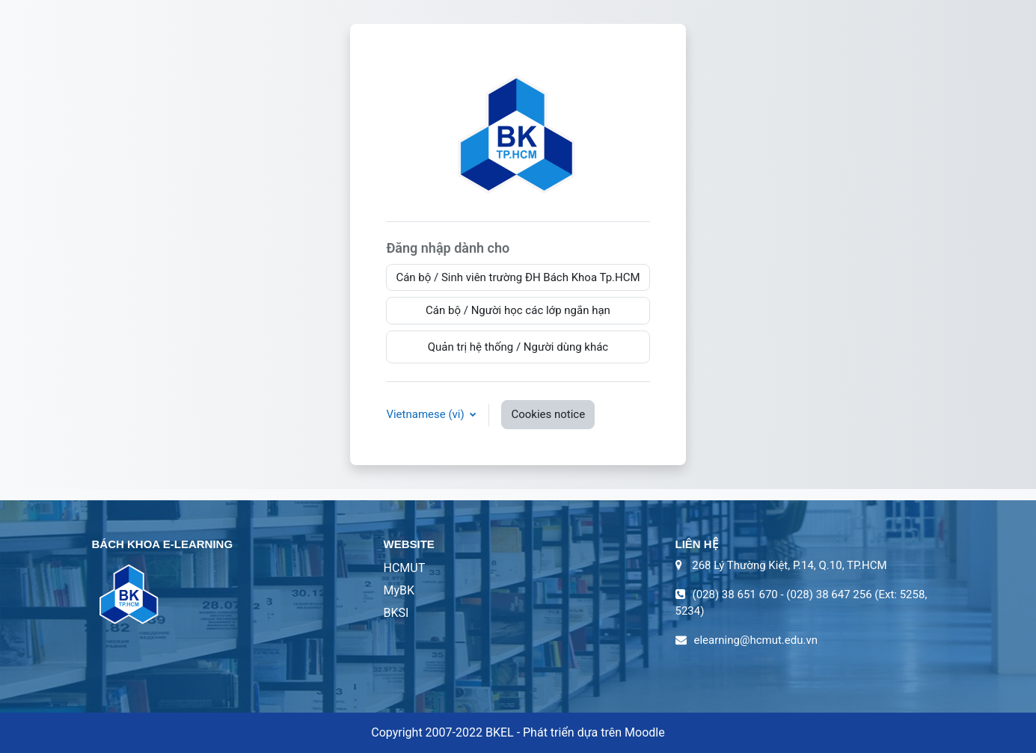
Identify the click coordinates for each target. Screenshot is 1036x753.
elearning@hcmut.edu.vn (756, 640)
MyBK (399, 590)
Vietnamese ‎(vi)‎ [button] (426, 414)
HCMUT (405, 568)
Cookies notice (548, 414)
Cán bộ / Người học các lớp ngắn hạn (518, 310)
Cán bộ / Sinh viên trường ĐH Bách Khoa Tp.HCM (518, 277)
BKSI (396, 613)
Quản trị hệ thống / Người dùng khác (518, 347)
